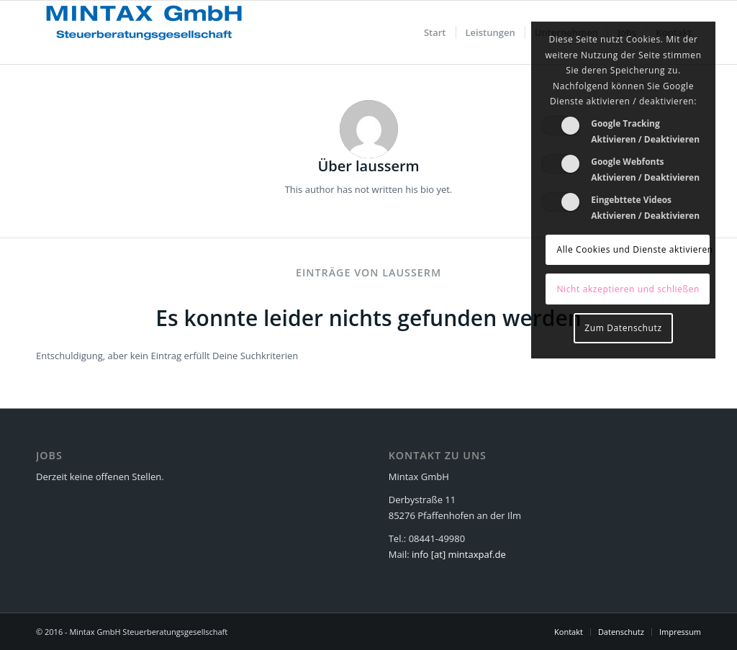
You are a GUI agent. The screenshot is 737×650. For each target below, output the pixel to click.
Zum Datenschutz (622, 328)
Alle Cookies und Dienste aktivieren (632, 249)
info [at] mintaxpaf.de (459, 554)
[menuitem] (435, 32)
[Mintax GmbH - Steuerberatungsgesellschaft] (144, 32)
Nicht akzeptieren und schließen (627, 289)
